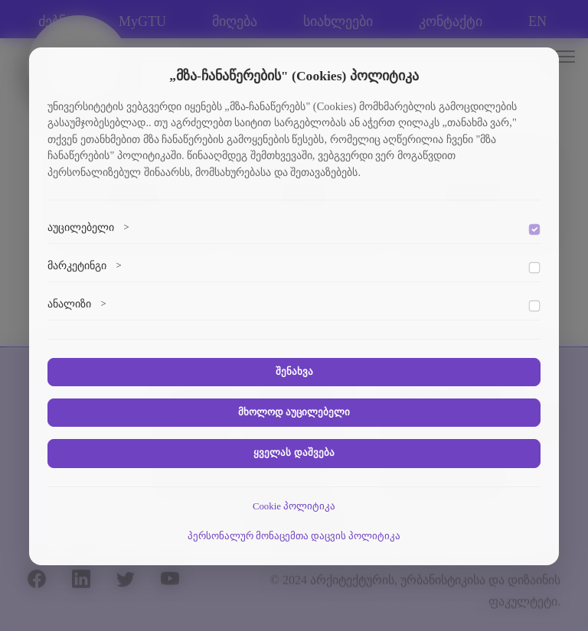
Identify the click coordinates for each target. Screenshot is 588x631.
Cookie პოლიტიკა (294, 506)
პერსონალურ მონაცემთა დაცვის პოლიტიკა (294, 536)
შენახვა (294, 371)
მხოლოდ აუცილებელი (294, 412)
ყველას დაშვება (293, 452)
